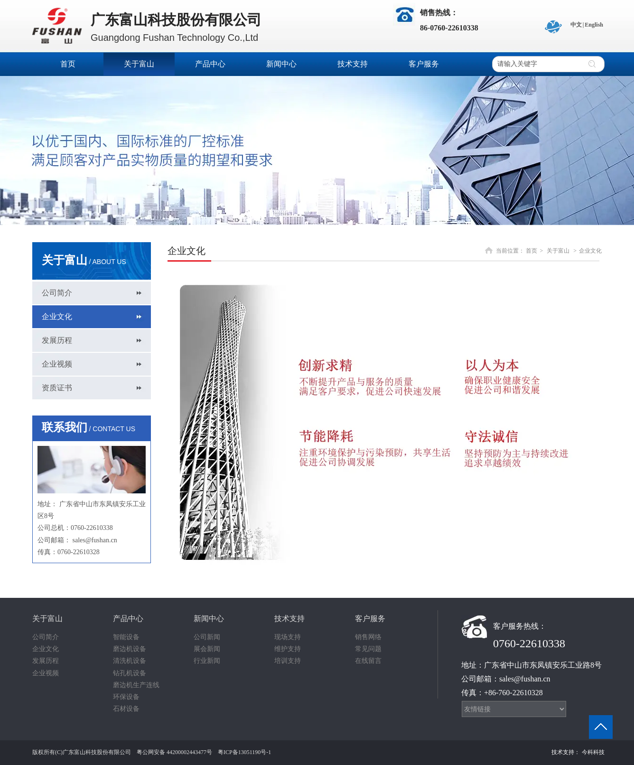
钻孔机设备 (129, 673)
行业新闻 (207, 660)
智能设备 (126, 637)
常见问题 (368, 648)
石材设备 (126, 708)
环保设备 (126, 696)
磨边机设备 (129, 648)
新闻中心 (209, 618)
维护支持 (287, 648)
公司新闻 (207, 637)
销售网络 (368, 637)
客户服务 (370, 618)
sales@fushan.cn (95, 540)
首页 (531, 250)
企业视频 (45, 673)
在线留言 (368, 660)
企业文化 (590, 250)
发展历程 (45, 660)
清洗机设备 (129, 660)
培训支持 (287, 660)
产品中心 (128, 618)
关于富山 (558, 250)
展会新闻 (207, 648)
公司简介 (45, 637)
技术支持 (289, 618)
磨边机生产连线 (136, 685)
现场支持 (287, 637)
